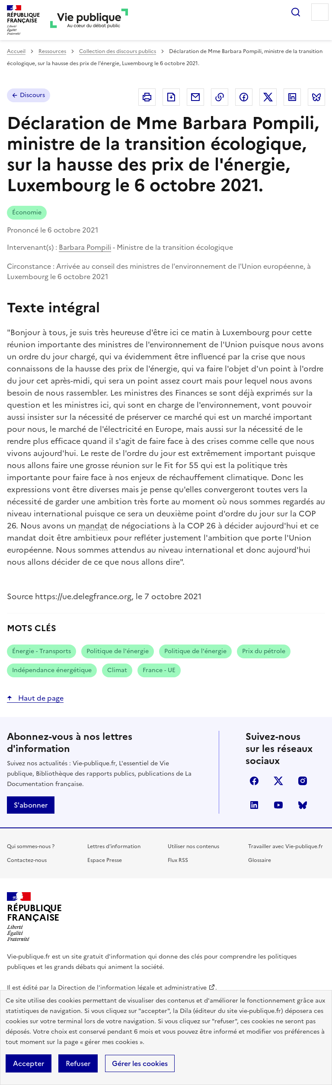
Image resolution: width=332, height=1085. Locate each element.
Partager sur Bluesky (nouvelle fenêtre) (316, 97)
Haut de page (40, 698)
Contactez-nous (27, 860)
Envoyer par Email (195, 97)
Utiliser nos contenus (193, 846)
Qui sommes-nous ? (30, 846)
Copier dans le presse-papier (219, 97)
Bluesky (302, 805)
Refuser (78, 1063)
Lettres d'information (113, 846)
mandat (93, 525)
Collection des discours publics (117, 51)
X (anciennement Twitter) (278, 780)
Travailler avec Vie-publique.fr (285, 846)
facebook (254, 780)
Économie (27, 212)
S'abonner (31, 805)
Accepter (28, 1063)
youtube (278, 805)
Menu (320, 12)
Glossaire (259, 860)
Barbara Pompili (85, 247)
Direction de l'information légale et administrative (132, 987)
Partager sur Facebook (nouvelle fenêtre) (243, 97)
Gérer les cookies (140, 1063)
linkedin (254, 805)
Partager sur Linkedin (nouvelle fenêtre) (292, 97)
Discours (32, 95)
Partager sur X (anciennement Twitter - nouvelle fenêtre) (268, 97)
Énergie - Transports (41, 651)
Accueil (16, 51)
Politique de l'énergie (117, 651)
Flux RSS (178, 860)
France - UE (159, 670)
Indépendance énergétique (52, 670)
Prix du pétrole (263, 651)
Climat (117, 670)
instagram (302, 780)
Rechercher (295, 12)
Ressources (52, 51)
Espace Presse (104, 860)
